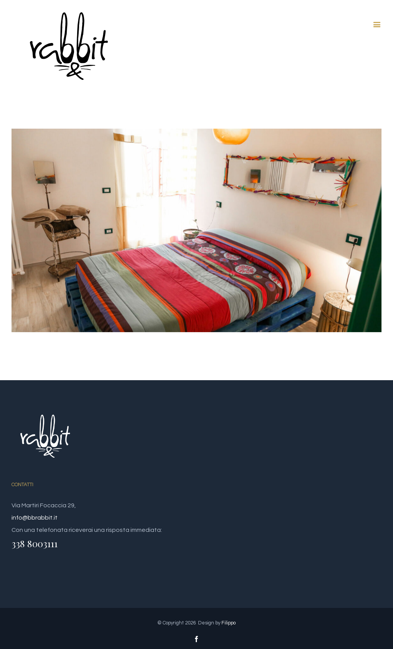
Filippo (228, 623)
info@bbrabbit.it (35, 518)
